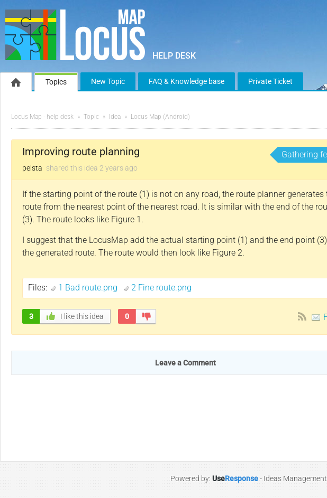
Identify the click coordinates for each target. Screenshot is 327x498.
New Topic (108, 81)
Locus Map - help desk (42, 116)
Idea (115, 116)
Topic (91, 116)
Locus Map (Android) (160, 116)
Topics (56, 82)
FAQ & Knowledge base (186, 81)
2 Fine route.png (161, 288)
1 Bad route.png (89, 288)
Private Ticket (270, 81)
